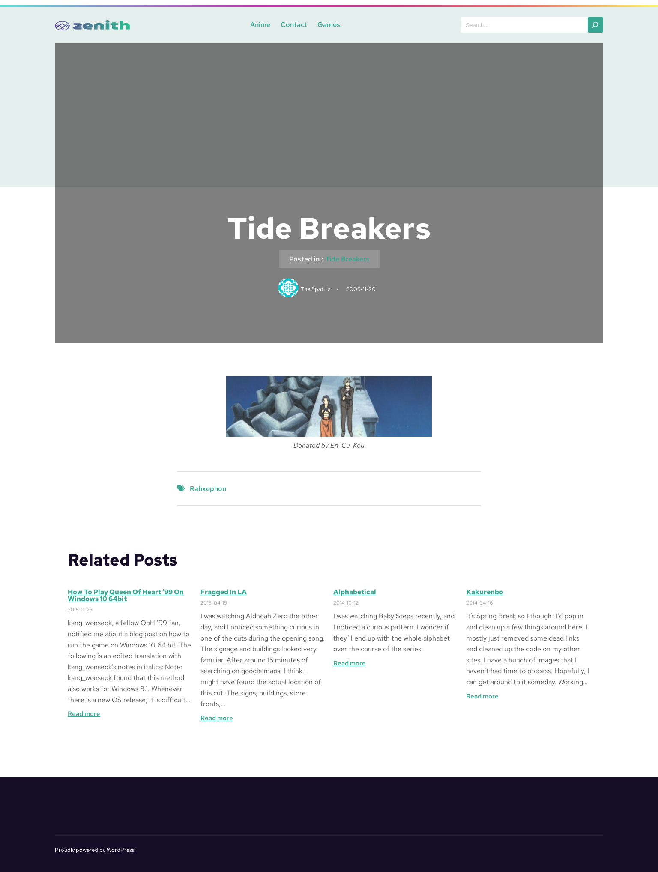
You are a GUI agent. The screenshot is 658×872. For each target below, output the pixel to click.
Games (328, 24)
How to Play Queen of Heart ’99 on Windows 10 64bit (126, 595)
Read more (84, 714)
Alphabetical (354, 592)
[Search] (595, 25)
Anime (260, 24)
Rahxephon (208, 488)
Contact (294, 24)
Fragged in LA (223, 592)
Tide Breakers (347, 259)
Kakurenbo (484, 592)
